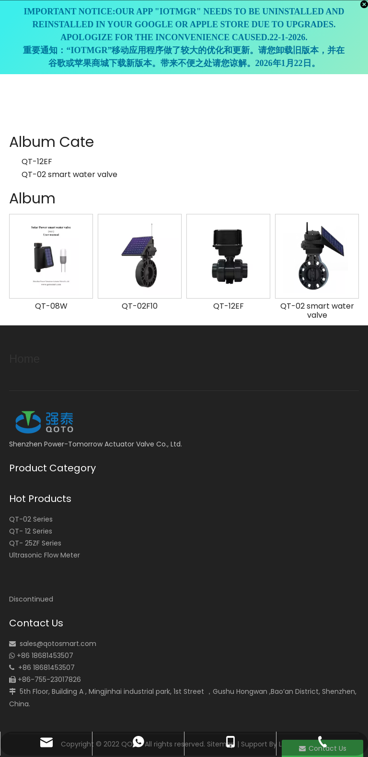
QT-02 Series (31, 519)
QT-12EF (37, 161)
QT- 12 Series (30, 531)
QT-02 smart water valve (69, 174)
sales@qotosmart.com (58, 643)
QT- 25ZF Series (35, 543)
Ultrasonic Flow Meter (44, 555)
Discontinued (31, 599)
